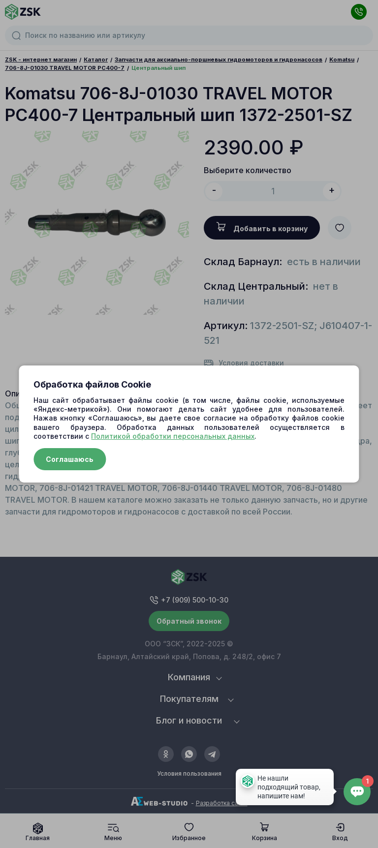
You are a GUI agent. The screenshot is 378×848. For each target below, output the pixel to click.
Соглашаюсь (70, 459)
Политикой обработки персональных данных (172, 436)
